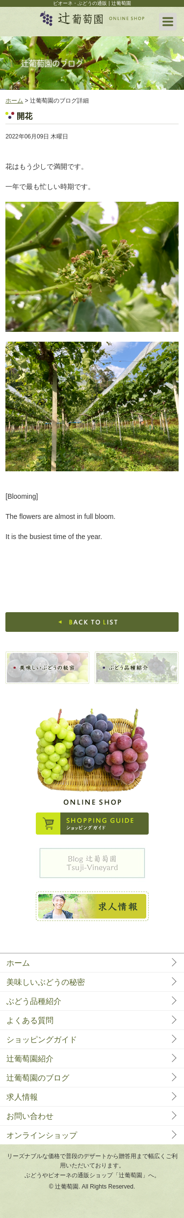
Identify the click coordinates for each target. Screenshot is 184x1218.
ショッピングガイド (41, 1039)
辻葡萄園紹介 (29, 1059)
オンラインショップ (41, 1135)
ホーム (14, 100)
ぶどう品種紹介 (33, 1001)
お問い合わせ (29, 1116)
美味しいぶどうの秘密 (45, 982)
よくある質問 (29, 1020)
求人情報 (22, 1097)
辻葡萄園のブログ (37, 1078)
